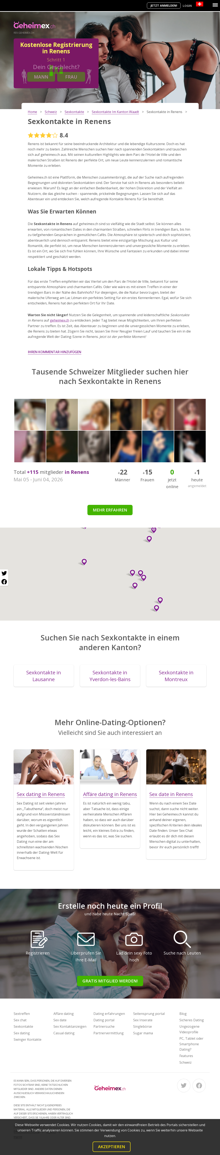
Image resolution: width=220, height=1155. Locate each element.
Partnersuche (104, 1026)
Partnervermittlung (108, 1033)
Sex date (59, 1020)
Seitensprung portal (149, 1013)
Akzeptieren (111, 1146)
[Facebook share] (4, 582)
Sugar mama (143, 1033)
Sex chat (20, 1020)
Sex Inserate (142, 1020)
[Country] (199, 4)
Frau (71, 77)
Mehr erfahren (110, 510)
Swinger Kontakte (27, 1039)
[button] (142, 578)
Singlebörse (142, 1026)
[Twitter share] (4, 573)
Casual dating (64, 1033)
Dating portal (103, 1020)
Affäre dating (63, 1013)
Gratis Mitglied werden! (110, 981)
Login (187, 6)
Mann (41, 77)
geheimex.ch (59, 320)
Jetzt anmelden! (163, 5)
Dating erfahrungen (109, 1013)
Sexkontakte (23, 1026)
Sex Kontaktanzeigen (69, 1026)
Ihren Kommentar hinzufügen (54, 352)
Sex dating (22, 1033)
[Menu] (215, 5)
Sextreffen (22, 1013)
